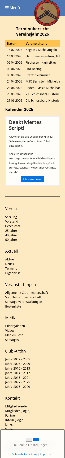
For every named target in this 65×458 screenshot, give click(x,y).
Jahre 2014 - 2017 (17, 373)
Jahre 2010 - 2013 (17, 368)
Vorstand (11, 221)
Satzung (11, 217)
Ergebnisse (12, 273)
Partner (10, 415)
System (10, 429)
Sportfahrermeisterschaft (23, 297)
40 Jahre (11, 235)
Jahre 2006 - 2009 (17, 364)
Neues (9, 264)
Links (9, 424)
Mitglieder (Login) (17, 411)
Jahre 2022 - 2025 (17, 382)
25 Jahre (11, 230)
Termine (11, 268)
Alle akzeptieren (32, 179)
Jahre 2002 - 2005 (17, 359)
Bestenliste (13, 306)
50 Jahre (11, 240)
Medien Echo (14, 335)
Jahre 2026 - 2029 (17, 387)
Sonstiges (12, 340)
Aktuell (10, 259)
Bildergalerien (15, 326)
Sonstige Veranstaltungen (23, 302)
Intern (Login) (14, 420)
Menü (15, 8)
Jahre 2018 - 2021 (17, 377)
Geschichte (13, 226)
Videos (9, 330)
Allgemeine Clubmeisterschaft (26, 293)
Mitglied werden (17, 406)
